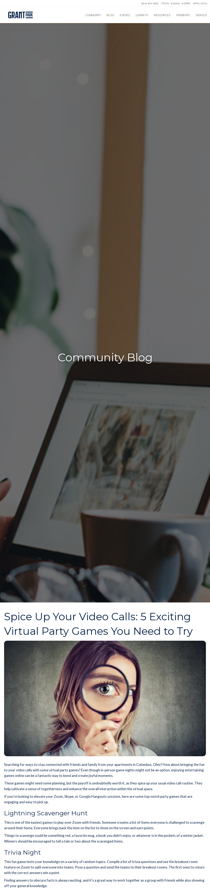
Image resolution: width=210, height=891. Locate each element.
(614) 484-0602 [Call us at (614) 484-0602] (150, 3)
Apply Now (200, 3)
